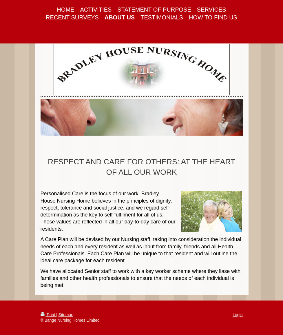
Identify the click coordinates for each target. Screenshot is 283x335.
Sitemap (66, 314)
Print (48, 314)
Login (237, 314)
